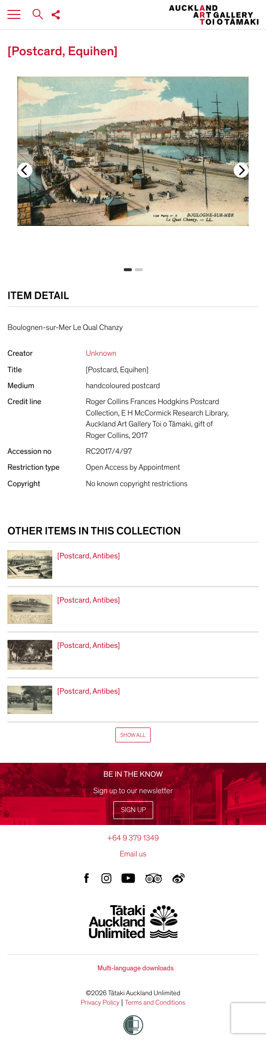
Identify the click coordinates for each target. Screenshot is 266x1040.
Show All (133, 735)
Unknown (101, 353)
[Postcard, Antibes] (88, 555)
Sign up (133, 810)
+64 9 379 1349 (133, 837)
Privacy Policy (100, 1002)
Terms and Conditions (155, 1002)
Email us (133, 853)
